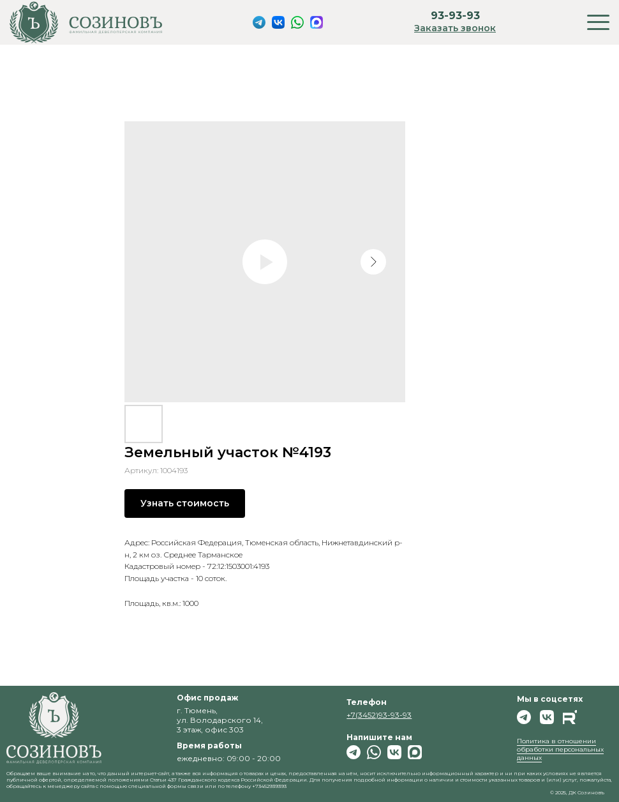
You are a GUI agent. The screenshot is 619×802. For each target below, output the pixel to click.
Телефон (367, 702)
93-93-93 (455, 16)
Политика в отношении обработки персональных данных (560, 749)
